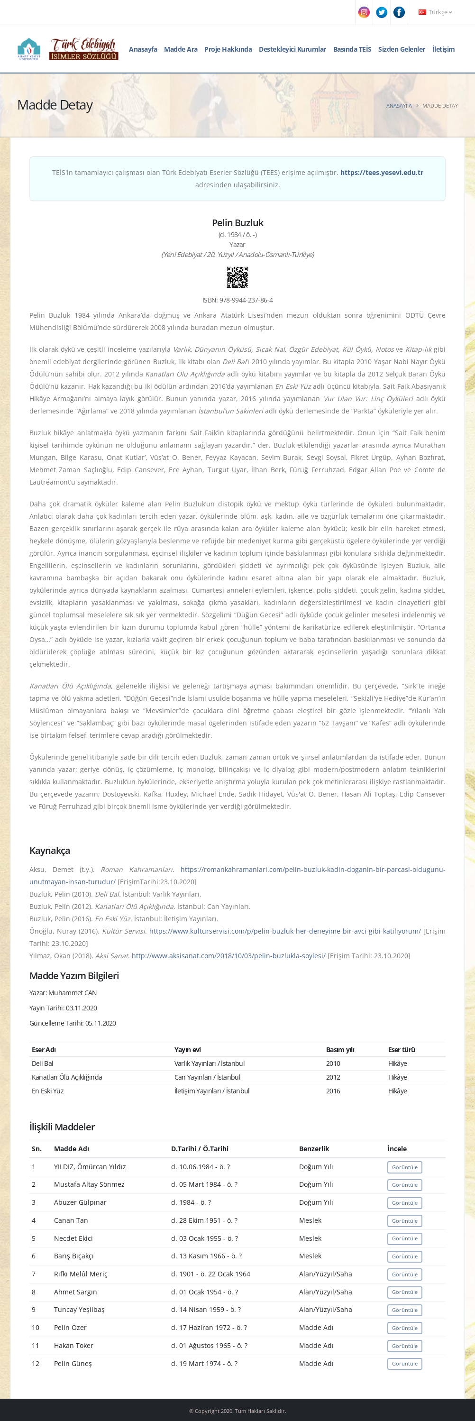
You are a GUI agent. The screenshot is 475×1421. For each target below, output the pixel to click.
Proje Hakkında (228, 49)
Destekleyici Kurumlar (292, 49)
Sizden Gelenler (401, 49)
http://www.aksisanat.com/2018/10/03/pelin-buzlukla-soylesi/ (229, 955)
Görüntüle (405, 1167)
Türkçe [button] (435, 12)
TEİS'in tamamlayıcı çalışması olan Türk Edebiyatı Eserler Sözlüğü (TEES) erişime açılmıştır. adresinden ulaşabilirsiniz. (237, 178)
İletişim (443, 49)
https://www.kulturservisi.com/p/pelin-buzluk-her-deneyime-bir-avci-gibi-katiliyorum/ (285, 930)
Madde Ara (181, 49)
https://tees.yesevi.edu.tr (381, 172)
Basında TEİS (352, 49)
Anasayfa (143, 49)
